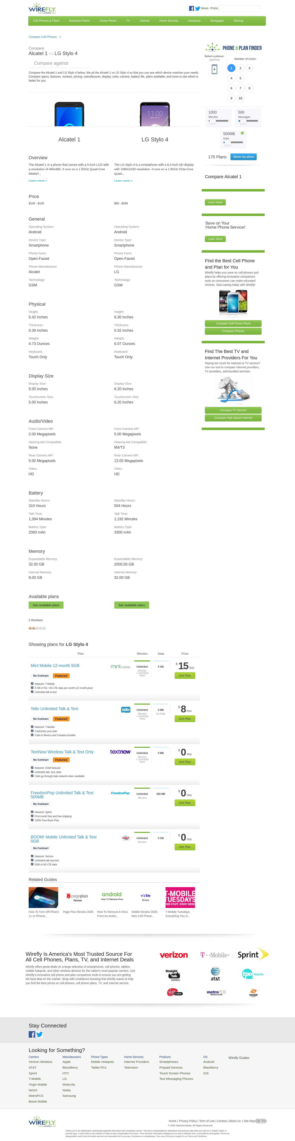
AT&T (32, 1066)
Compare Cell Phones (43, 36)
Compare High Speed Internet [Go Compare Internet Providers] (233, 393)
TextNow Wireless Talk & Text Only (62, 752)
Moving (238, 20)
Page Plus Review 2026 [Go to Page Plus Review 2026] (78, 911)
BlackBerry (65, 1066)
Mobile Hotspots (96, 1061)
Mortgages (217, 20)
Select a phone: (214, 58)
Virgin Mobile (36, 1081)
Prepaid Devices (157, 1066)
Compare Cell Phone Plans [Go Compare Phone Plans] (233, 298)
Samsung (64, 1091)
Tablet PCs (93, 1066)
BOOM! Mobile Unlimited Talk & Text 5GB (64, 839)
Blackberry (192, 1066)
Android (191, 1061)
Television (122, 1066)
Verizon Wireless (39, 1061)
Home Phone (108, 20)
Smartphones (156, 1061)
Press (214, 8)
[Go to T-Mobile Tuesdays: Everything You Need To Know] (180, 897)
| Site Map (248, 1115)
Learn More (215, 177)
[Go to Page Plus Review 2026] (77, 897)
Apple (62, 1061)
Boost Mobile (36, 1096)
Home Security (168, 20)
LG (60, 1076)
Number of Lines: (245, 58)
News (205, 8)
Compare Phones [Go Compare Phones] (233, 306)
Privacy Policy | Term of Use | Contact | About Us (210, 1115)
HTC (61, 1071)
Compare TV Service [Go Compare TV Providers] (233, 385)
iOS (188, 1071)
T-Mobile (34, 1076)
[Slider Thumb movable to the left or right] (213, 98)
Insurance (194, 20)
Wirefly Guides (218, 1057)
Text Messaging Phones (162, 1076)
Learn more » (38, 180)
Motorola (64, 1081)
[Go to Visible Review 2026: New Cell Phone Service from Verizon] (146, 897)
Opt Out (261, 1115)
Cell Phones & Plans (46, 20)
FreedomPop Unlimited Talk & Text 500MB (62, 795)
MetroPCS (35, 1091)
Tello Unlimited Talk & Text (54, 709)
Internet (144, 20)
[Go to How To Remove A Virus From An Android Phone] (112, 897)
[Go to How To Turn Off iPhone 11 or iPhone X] (43, 897)
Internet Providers (127, 1061)
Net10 (32, 1086)
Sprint (32, 1071)
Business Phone (79, 20)
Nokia (62, 1086)
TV (128, 20)
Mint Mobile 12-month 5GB (55, 665)
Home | (173, 1115)
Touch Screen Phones (161, 1071)
